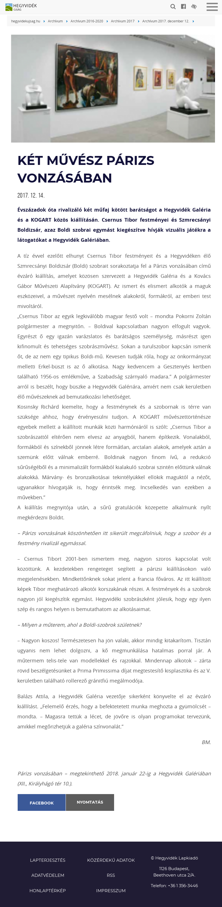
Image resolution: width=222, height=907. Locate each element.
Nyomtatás (90, 802)
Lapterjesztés (47, 860)
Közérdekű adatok (111, 860)
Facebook (42, 803)
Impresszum (111, 891)
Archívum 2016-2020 (87, 21)
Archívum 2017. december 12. (165, 21)
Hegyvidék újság (23, 7)
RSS (111, 875)
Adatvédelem (47, 875)
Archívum (55, 21)
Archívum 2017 (123, 21)
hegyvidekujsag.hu (25, 21)
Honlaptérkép (47, 891)
